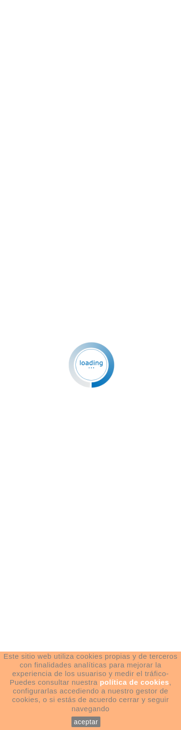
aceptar (86, 722)
